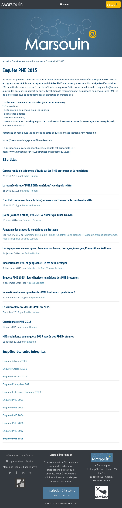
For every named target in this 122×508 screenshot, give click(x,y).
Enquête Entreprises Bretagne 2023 (22, 392)
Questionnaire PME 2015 (17, 322)
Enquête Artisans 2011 (15, 368)
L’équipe (29, 461)
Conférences (27, 455)
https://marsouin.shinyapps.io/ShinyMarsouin (27, 140)
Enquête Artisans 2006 (15, 361)
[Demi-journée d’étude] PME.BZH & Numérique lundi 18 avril (38, 215)
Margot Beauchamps (106, 234)
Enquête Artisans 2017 (15, 376)
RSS (29, 473)
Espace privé (30, 467)
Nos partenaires (14, 461)
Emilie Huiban (30, 176)
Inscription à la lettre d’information (61, 493)
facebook (16, 473)
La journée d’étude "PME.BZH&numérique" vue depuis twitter (37, 185)
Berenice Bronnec (31, 205)
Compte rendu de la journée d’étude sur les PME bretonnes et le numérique (45, 171)
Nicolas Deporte (11, 238)
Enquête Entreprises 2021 (17, 384)
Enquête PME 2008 (13, 423)
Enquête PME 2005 (13, 407)
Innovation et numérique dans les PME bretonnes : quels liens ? (39, 292)
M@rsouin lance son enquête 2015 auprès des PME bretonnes (38, 336)
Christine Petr (32, 234)
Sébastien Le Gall (36, 268)
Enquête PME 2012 (13, 430)
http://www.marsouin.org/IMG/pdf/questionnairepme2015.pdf (36, 151)
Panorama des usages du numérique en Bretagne (30, 229)
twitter (9, 473)
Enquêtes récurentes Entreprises (27, 61)
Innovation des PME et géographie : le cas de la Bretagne (35, 263)
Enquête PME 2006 (13, 415)
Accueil (6, 61)
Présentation (12, 455)
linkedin (23, 473)
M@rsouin (88, 234)
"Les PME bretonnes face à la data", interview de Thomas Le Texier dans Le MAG (47, 200)
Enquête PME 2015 (13, 438)
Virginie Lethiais (29, 238)
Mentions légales (12, 467)
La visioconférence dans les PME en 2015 (26, 307)
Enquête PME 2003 (13, 399)
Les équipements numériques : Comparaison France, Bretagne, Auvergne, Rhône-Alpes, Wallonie (57, 248)
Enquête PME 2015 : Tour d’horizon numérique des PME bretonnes (41, 277)
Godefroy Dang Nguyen (68, 234)
